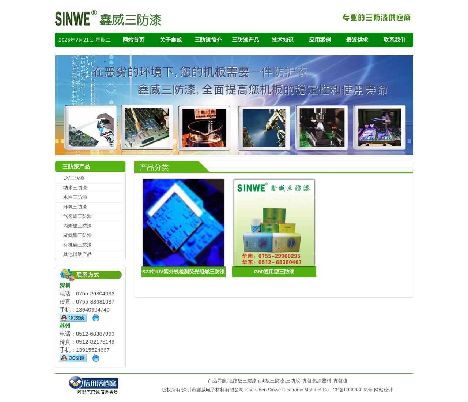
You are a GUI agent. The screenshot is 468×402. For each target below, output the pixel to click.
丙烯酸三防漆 (77, 225)
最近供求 (357, 40)
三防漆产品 (245, 40)
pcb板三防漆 (271, 380)
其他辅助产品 (77, 254)
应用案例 (320, 40)
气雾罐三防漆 (77, 216)
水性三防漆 (75, 197)
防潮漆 (309, 380)
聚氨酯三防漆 (77, 235)
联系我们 (394, 40)
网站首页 (133, 40)
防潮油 (340, 380)
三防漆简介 (208, 40)
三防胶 (293, 380)
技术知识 (283, 40)
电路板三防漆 (242, 380)
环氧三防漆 (75, 206)
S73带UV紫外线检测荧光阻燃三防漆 (183, 272)
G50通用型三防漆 (274, 272)
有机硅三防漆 (77, 244)
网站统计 (383, 389)
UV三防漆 (73, 178)
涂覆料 (324, 380)
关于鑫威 (171, 40)
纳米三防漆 (75, 187)
